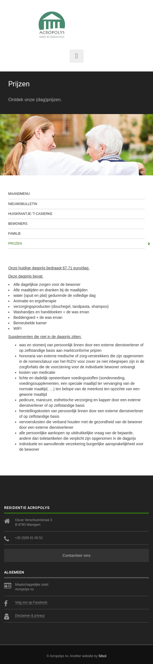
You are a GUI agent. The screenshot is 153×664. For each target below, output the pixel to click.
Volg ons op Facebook (31, 602)
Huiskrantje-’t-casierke (76, 214)
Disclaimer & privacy (30, 616)
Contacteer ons (76, 555)
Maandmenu (76, 194)
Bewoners (76, 224)
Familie (76, 234)
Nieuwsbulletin (76, 204)
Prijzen (76, 243)
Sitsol (102, 656)
